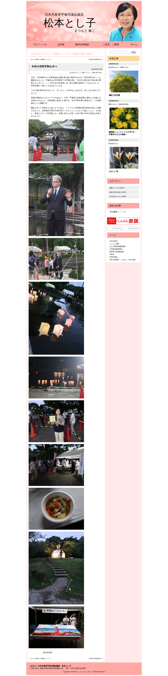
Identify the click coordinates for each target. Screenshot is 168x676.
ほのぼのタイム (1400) (117, 196)
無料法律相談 (82, 44)
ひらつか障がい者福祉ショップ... (41, 59)
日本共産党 (113, 241)
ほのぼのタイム (74, 72)
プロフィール (40, 44)
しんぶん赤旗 (114, 244)
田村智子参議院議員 (116, 252)
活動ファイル (86, 72)
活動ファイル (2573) (116, 188)
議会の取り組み (97, 72)
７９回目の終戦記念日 (94, 59)
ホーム (133, 44)
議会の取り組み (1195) (117, 192)
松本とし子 (70, 22)
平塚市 (111, 254)
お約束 (60, 44)
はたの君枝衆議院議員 (117, 246)
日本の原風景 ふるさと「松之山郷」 (123, 260)
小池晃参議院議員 (115, 249)
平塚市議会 (113, 257)
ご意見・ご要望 (111, 44)
